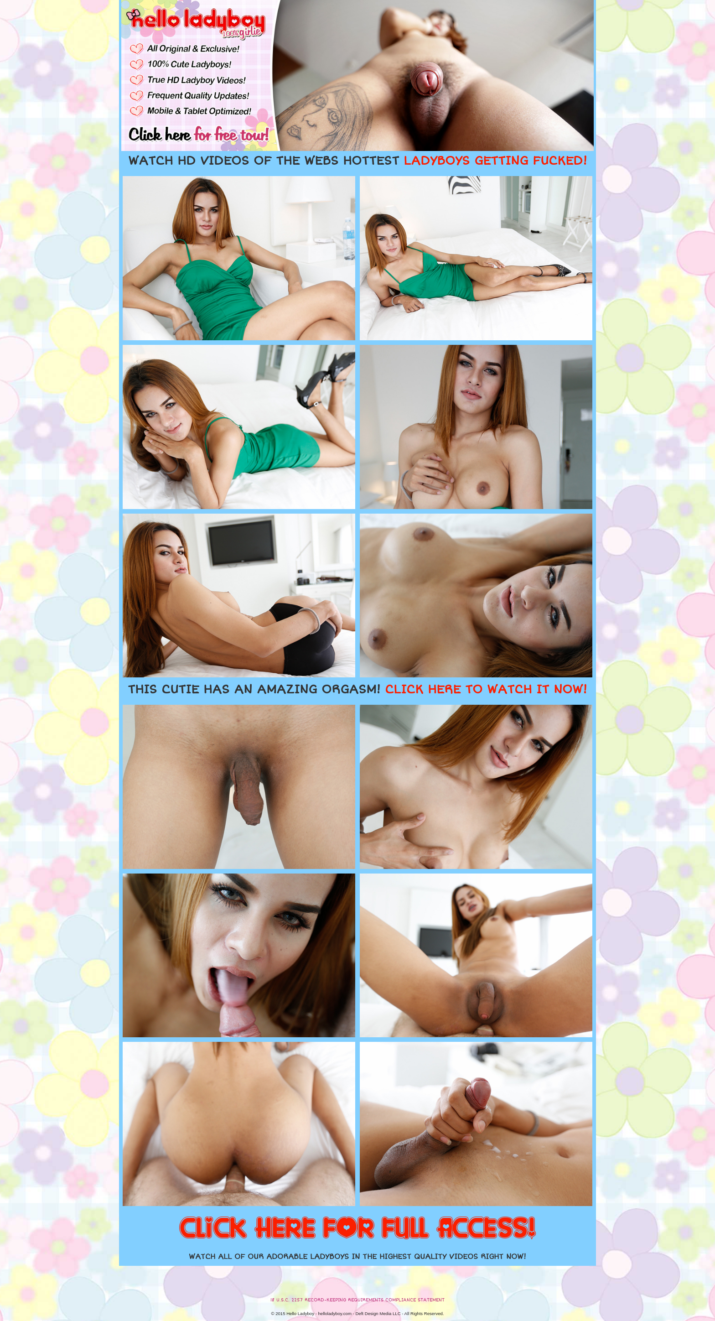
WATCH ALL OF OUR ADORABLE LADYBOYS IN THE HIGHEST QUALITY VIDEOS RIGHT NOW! (357, 1256)
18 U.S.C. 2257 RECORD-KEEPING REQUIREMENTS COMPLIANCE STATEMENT (357, 1300)
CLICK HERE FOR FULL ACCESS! (357, 1229)
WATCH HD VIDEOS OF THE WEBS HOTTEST (357, 161)
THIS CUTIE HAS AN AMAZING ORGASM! (357, 689)
